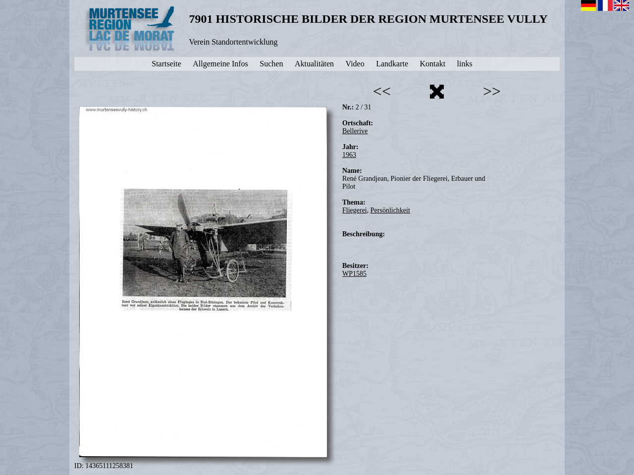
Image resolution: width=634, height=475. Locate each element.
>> (492, 91)
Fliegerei (354, 210)
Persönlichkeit (390, 210)
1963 (349, 154)
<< (382, 91)
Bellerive (355, 131)
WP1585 (354, 273)
